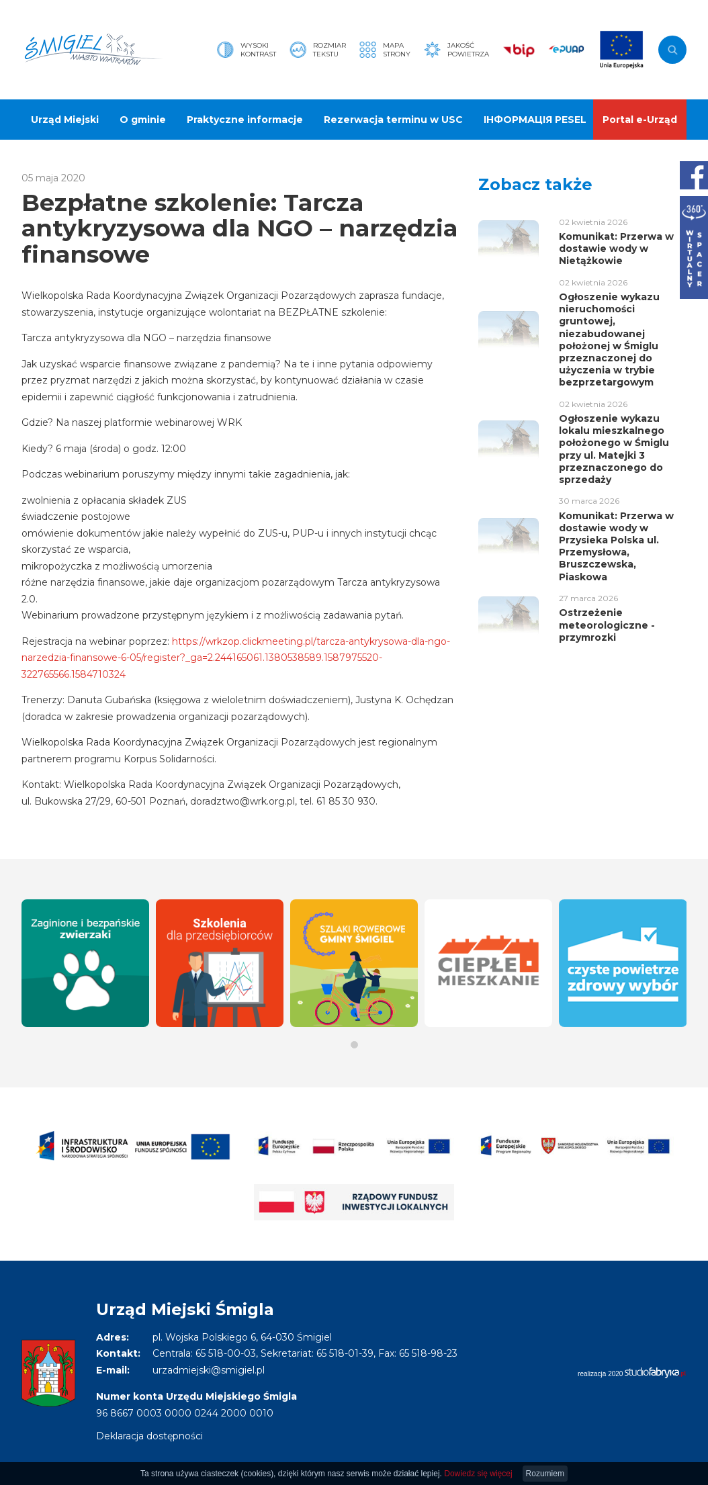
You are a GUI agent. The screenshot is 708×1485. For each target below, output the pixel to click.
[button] (354, 1044)
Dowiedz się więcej (478, 1473)
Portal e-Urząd (640, 120)
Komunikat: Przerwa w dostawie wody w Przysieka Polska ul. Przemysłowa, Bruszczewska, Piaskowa (616, 546)
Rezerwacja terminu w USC (393, 120)
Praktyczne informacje (245, 120)
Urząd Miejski (65, 120)
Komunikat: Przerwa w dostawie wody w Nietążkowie (616, 248)
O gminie (143, 120)
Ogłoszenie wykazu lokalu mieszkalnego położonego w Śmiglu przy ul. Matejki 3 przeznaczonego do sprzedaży (614, 449)
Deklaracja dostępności (149, 1436)
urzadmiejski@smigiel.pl (208, 1370)
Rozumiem (545, 1473)
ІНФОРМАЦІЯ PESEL (535, 120)
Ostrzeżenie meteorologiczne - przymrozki (607, 624)
